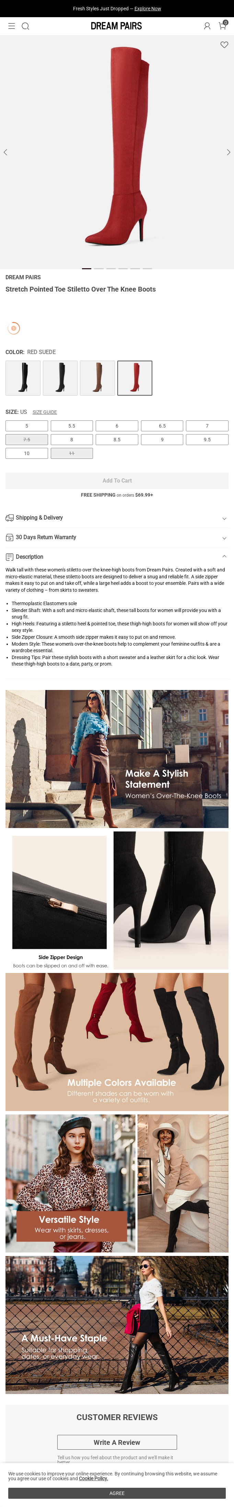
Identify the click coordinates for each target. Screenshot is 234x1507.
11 (71, 453)
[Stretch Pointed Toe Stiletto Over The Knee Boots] (22, 378)
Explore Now (147, 8)
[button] (11, 26)
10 (27, 453)
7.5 (26, 439)
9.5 (207, 439)
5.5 (71, 426)
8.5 (117, 439)
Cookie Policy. (93, 1478)
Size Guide (45, 412)
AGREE (117, 1493)
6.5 (162, 426)
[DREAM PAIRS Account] (207, 26)
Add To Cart (117, 480)
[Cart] (222, 26)
